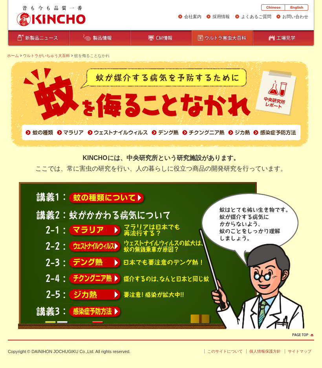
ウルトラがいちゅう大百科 (46, 55)
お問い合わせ (295, 16)
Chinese (273, 7)
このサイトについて (225, 351)
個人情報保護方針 (265, 351)
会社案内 (192, 16)
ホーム (13, 55)
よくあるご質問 (256, 16)
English (296, 7)
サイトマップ (299, 351)
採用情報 (221, 16)
